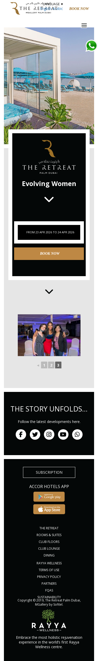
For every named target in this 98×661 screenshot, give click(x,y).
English (45, 8)
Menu (87, 25)
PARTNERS (49, 583)
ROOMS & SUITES (49, 535)
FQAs (49, 590)
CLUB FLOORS (49, 542)
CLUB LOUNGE (49, 548)
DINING (49, 555)
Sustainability (49, 597)
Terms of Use (49, 570)
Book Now (79, 9)
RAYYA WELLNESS (49, 563)
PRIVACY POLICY (49, 577)
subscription (49, 472)
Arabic (58, 8)
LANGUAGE (53, 4)
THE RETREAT (49, 528)
